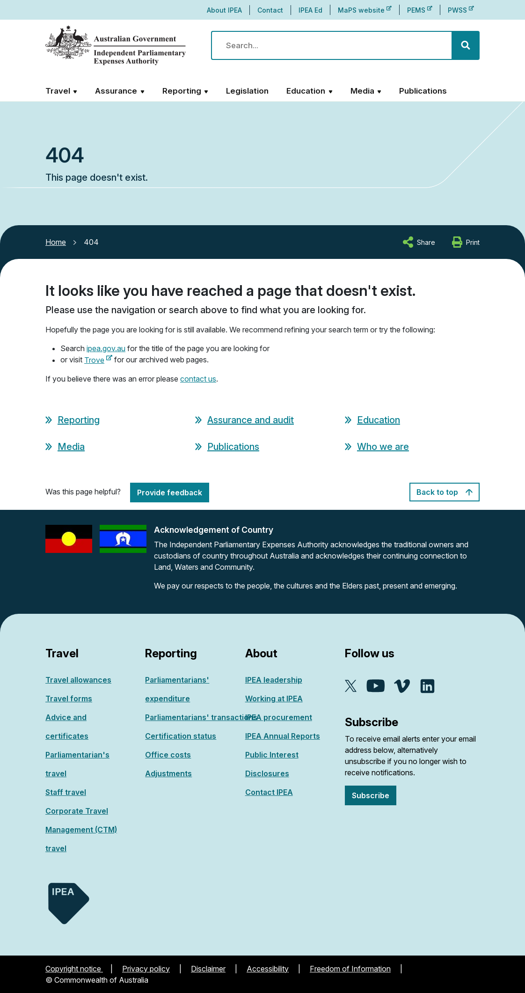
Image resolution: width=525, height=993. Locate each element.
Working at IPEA (274, 698)
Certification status (180, 736)
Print (473, 242)
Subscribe (370, 795)
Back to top (444, 492)
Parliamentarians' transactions (201, 717)
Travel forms (68, 698)
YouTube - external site (375, 685)
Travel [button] (57, 91)
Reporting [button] (181, 91)
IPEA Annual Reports (282, 736)
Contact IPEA (269, 792)
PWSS (461, 10)
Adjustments (168, 773)
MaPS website (365, 10)
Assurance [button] (116, 91)
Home (55, 242)
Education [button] (305, 91)
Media (71, 446)
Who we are (383, 446)
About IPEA (224, 10)
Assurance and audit (250, 420)
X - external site (351, 686)
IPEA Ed (310, 10)
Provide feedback (169, 492)
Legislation (247, 91)
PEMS (419, 10)
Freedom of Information (350, 968)
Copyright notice (74, 968)
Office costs (168, 754)
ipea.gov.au (106, 348)
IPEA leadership (273, 679)
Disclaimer (208, 968)
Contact (270, 10)
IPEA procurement (278, 717)
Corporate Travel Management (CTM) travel (81, 829)
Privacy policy (146, 968)
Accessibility (268, 968)
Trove (98, 360)
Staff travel (65, 792)
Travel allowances (78, 679)
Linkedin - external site (427, 686)
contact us (198, 378)
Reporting (79, 420)
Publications (423, 91)
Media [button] (362, 91)
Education (378, 420)
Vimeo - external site (402, 686)
